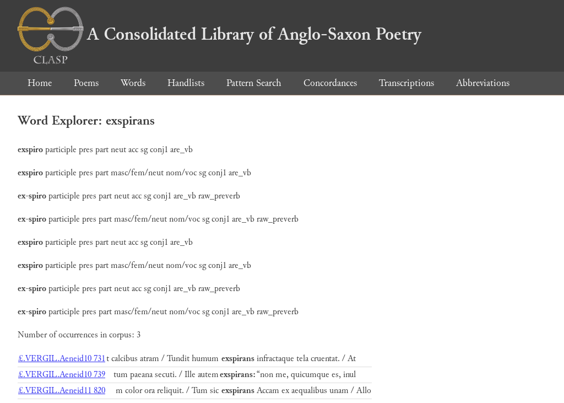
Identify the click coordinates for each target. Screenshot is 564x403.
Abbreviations (482, 83)
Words (133, 83)
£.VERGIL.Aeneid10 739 (61, 374)
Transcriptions (406, 83)
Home (40, 83)
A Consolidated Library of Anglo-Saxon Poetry (219, 34)
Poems (86, 83)
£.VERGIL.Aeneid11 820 (61, 390)
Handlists (185, 83)
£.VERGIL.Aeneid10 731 (61, 358)
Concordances (330, 83)
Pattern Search (253, 83)
